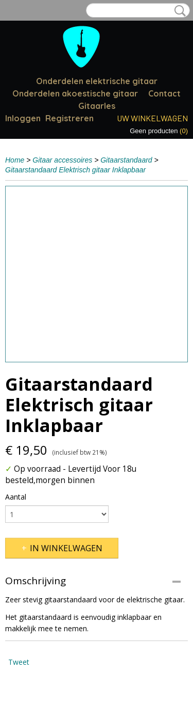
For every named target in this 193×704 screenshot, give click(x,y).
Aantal (15, 497)
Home (14, 160)
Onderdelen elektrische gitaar (96, 81)
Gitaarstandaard (126, 160)
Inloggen (23, 118)
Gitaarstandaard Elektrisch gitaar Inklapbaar (75, 170)
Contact (164, 93)
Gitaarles (96, 106)
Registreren (69, 118)
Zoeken (178, 11)
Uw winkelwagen (152, 118)
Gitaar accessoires (62, 160)
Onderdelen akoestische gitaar (75, 93)
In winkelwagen (66, 548)
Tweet (18, 662)
